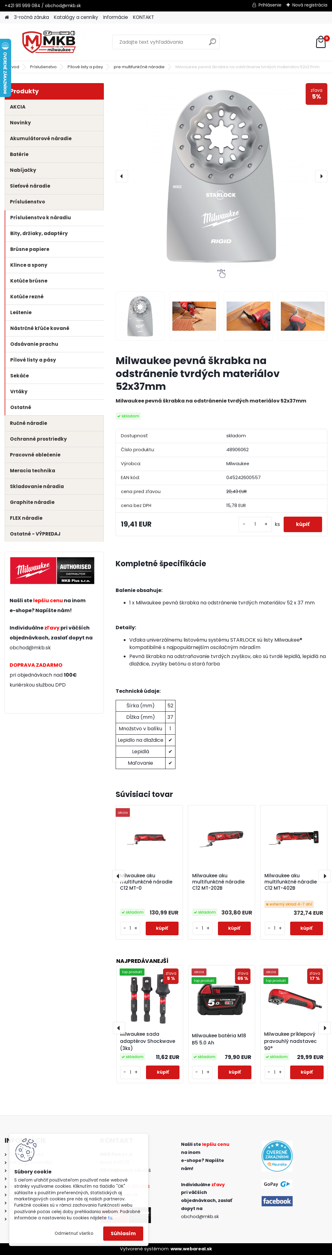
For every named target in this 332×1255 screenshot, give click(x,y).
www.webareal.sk (191, 1249)
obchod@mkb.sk (30, 647)
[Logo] (47, 42)
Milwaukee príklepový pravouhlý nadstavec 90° (290, 1041)
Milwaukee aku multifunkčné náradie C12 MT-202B (218, 882)
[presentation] (122, 176)
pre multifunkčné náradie (139, 67)
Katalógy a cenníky (76, 17)
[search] (212, 44)
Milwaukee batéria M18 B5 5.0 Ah (219, 1039)
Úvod (14, 67)
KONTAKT (143, 17)
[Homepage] (7, 17)
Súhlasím (123, 1233)
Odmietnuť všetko (74, 1233)
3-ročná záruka (31, 17)
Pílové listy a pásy (85, 67)
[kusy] (255, 524)
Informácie (115, 17)
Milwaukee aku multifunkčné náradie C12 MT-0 (146, 882)
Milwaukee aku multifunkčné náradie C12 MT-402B (290, 882)
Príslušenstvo (43, 67)
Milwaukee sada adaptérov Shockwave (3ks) (147, 1041)
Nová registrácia (309, 5)
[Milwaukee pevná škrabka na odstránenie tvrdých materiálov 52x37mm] (221, 176)
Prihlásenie (270, 5)
